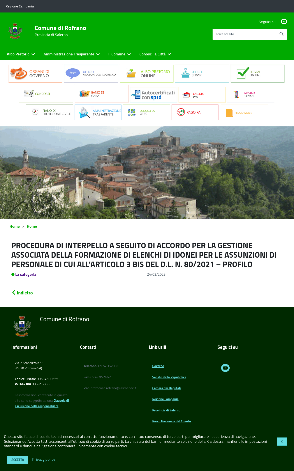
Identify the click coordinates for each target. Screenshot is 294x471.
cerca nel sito (225, 34)
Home (15, 226)
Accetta (17, 459)
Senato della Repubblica (169, 377)
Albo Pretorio (18, 54)
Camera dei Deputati (166, 388)
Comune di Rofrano (60, 31)
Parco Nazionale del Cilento (171, 421)
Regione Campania (165, 399)
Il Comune (116, 54)
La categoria (26, 274)
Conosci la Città (152, 54)
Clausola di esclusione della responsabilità (42, 403)
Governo (158, 365)
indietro (22, 292)
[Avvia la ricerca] (281, 34)
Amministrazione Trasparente (69, 54)
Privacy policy (43, 459)
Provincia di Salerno (166, 410)
